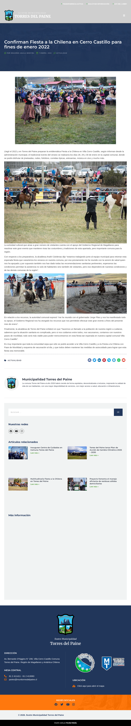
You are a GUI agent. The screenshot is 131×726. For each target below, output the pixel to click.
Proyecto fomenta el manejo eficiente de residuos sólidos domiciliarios (103, 481)
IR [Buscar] (118, 412)
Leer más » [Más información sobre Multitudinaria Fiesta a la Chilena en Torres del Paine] (34, 484)
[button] (89, 360)
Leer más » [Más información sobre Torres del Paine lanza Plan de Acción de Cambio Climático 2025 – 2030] (94, 455)
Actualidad (61, 53)
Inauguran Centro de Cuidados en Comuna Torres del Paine (46, 448)
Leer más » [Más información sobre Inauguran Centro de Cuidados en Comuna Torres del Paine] (34, 453)
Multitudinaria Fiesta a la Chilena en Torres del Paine (46, 480)
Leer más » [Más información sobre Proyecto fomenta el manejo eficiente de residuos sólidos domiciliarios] (94, 487)
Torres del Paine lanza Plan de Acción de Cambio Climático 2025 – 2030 (106, 449)
